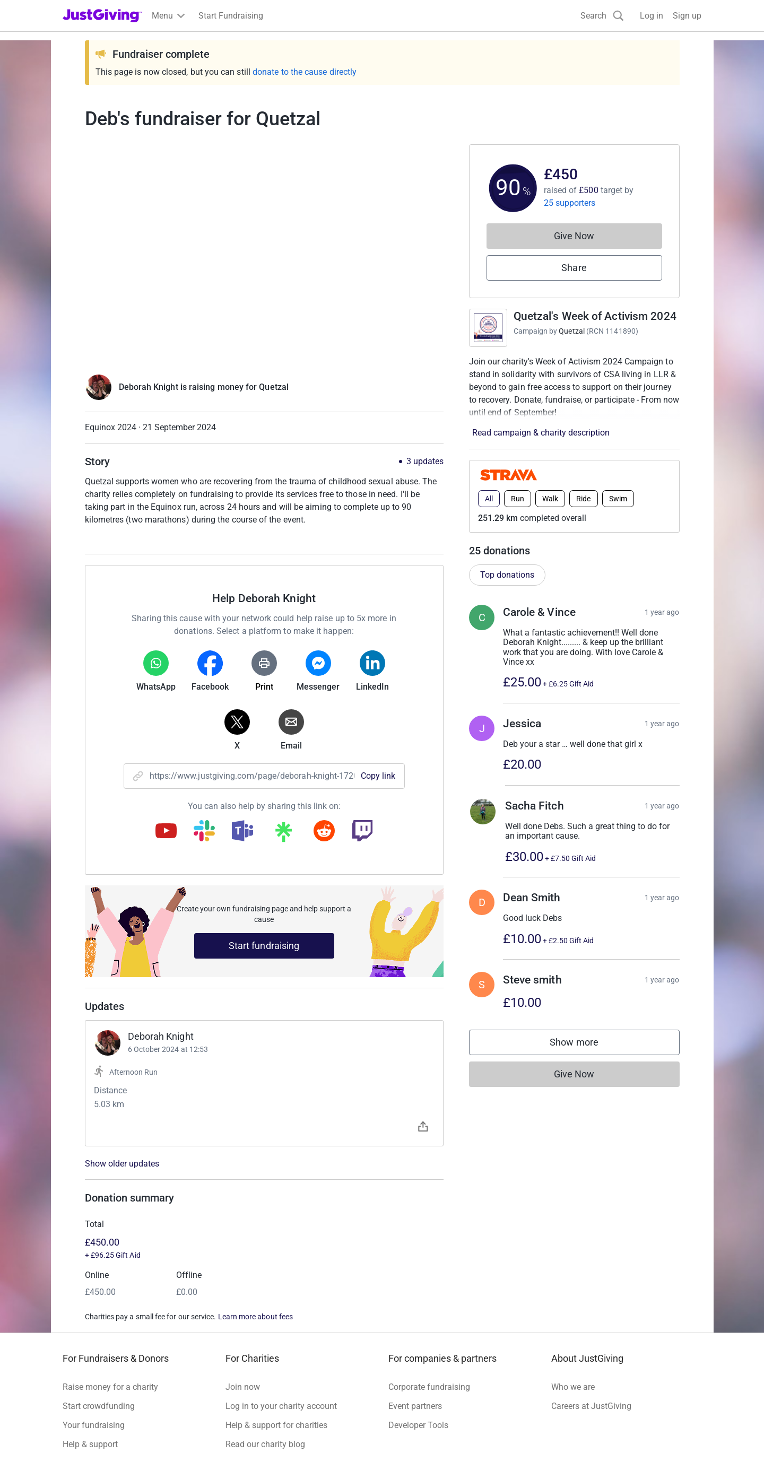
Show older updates (122, 1164)
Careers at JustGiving (591, 1406)
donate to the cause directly (305, 72)
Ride (583, 498)
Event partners (415, 1406)
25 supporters (570, 203)
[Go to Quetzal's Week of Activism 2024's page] (488, 328)
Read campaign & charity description (541, 433)
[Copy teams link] (242, 831)
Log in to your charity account (281, 1406)
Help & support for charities (276, 1425)
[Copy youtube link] (166, 831)
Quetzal (572, 331)
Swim (618, 498)
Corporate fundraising (429, 1387)
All (489, 498)
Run (517, 498)
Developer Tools (418, 1425)
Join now (242, 1387)
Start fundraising (264, 945)
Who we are (573, 1387)
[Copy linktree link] (283, 834)
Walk (550, 498)
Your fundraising (94, 1425)
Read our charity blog (265, 1444)
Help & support (90, 1444)
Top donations (507, 575)
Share (573, 267)
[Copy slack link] (204, 831)
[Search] (602, 15)
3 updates (425, 461)
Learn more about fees (255, 1316)
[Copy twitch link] (362, 831)
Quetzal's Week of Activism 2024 (595, 316)
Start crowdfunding (99, 1406)
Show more (585, 1045)
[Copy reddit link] (324, 831)
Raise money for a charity (110, 1387)
